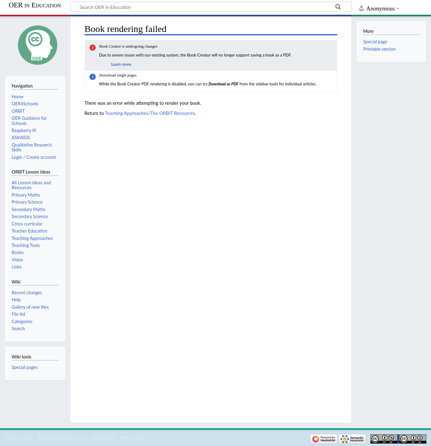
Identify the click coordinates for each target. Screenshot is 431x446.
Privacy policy (19, 437)
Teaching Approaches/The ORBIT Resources (150, 113)
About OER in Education (62, 437)
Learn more (121, 64)
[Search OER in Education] (210, 7)
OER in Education (35, 5)
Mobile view (132, 437)
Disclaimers (103, 437)
